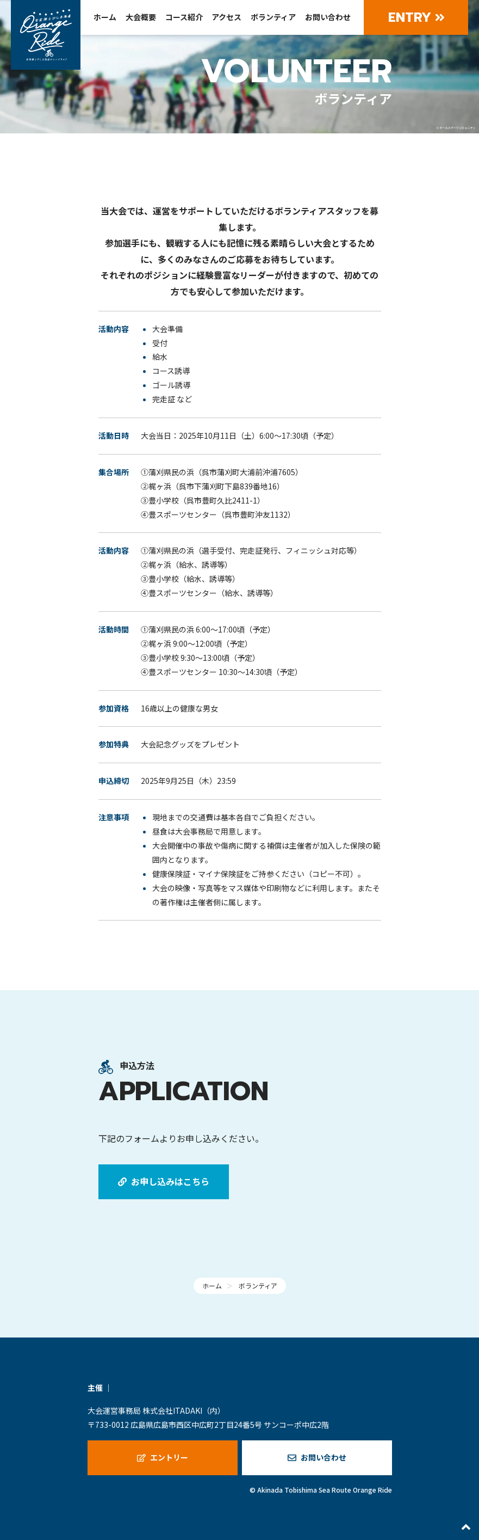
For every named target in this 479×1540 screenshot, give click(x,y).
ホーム (105, 16)
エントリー (162, 1457)
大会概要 (141, 16)
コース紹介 (184, 16)
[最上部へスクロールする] (466, 1527)
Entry (416, 17)
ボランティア (273, 16)
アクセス (226, 16)
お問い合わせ (328, 16)
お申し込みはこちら (163, 1181)
